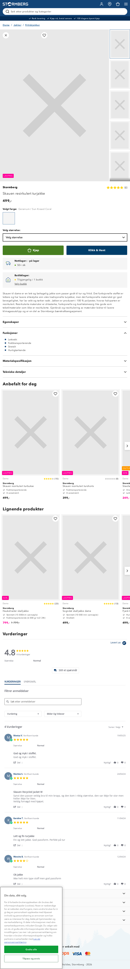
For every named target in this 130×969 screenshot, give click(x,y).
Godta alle (31, 949)
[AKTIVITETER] (65, 920)
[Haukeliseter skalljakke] (30, 570)
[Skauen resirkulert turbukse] (30, 446)
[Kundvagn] (118, 4)
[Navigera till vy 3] (120, 104)
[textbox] (125, 728)
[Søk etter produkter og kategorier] (66, 11)
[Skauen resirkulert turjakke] (9, 218)
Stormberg (10, 187)
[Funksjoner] (65, 333)
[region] (31, 928)
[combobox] (23, 714)
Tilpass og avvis (31, 958)
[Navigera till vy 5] (120, 165)
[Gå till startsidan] (15, 4)
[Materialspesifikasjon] (65, 361)
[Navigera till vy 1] (120, 44)
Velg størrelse (66, 237)
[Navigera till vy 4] (120, 135)
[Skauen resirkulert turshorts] (90, 446)
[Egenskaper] (65, 322)
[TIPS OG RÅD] (65, 911)
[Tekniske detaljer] (65, 372)
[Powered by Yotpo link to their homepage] (119, 643)
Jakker (17, 25)
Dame (6, 25)
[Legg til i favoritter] (44, 35)
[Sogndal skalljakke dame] (90, 570)
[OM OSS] (65, 902)
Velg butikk (21, 283)
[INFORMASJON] (65, 893)
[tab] (65, 670)
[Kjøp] (33, 250)
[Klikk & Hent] (96, 250)
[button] (18, 762)
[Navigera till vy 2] (120, 74)
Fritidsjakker (32, 25)
